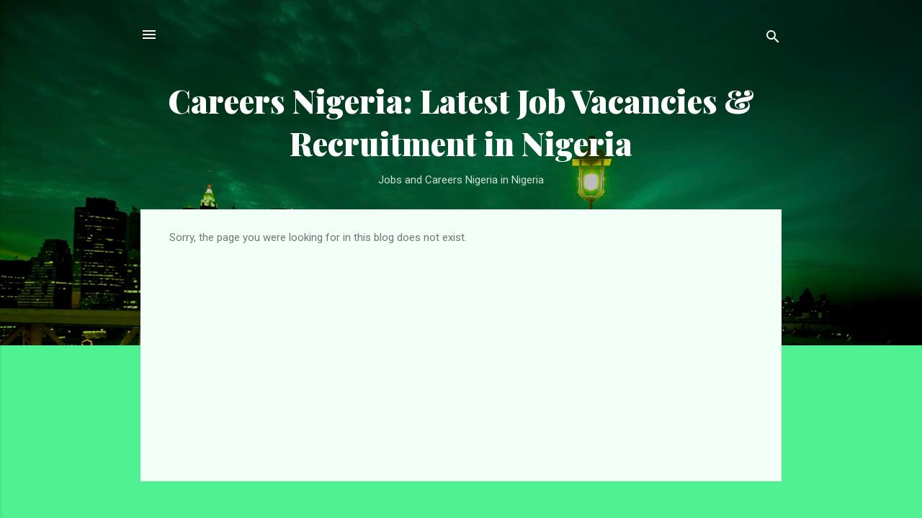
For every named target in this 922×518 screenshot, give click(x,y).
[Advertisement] (461, 352)
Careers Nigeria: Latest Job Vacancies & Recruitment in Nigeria (461, 121)
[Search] (773, 39)
